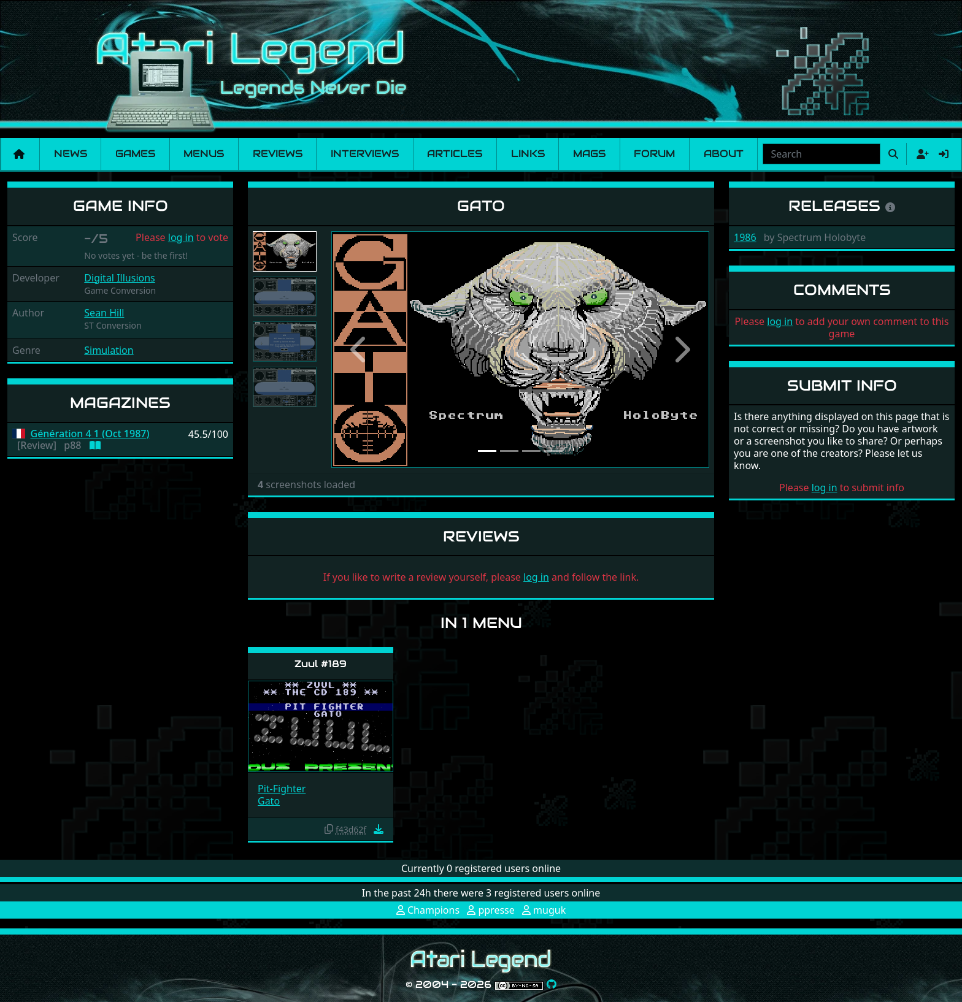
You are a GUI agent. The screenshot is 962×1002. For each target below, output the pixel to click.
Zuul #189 (320, 663)
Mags (589, 153)
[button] (359, 349)
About (724, 153)
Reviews (277, 153)
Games (135, 153)
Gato (269, 801)
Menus (203, 153)
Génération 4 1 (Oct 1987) (90, 434)
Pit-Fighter (282, 788)
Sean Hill (104, 312)
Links (528, 153)
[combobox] (821, 153)
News (70, 153)
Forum (654, 153)
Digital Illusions (119, 278)
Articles (454, 153)
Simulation (108, 350)
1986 (745, 237)
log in (181, 237)
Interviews (365, 153)
